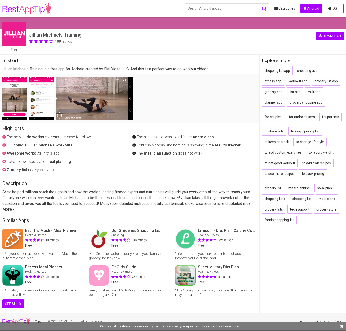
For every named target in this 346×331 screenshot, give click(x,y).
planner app (274, 102)
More (8, 209)
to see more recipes (280, 174)
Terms (303, 321)
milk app (314, 92)
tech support (299, 209)
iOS (332, 8)
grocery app (274, 92)
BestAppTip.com (27, 9)
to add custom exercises (283, 152)
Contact (339, 321)
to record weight (321, 152)
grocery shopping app (306, 102)
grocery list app (326, 81)
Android (311, 8)
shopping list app (277, 71)
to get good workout (280, 163)
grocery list (273, 188)
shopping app (307, 71)
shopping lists (275, 199)
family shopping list (279, 220)
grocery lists (274, 209)
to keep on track (277, 142)
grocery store (326, 209)
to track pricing (313, 174)
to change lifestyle (310, 142)
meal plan (324, 188)
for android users (302, 117)
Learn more (231, 326)
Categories (284, 8)
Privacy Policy (320, 321)
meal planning (299, 188)
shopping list (301, 199)
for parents (330, 117)
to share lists (274, 131)
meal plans (327, 199)
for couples (273, 117)
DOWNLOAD (330, 36)
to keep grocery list (305, 131)
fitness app (273, 81)
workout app (298, 81)
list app (295, 92)
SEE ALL (13, 304)
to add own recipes (316, 163)
